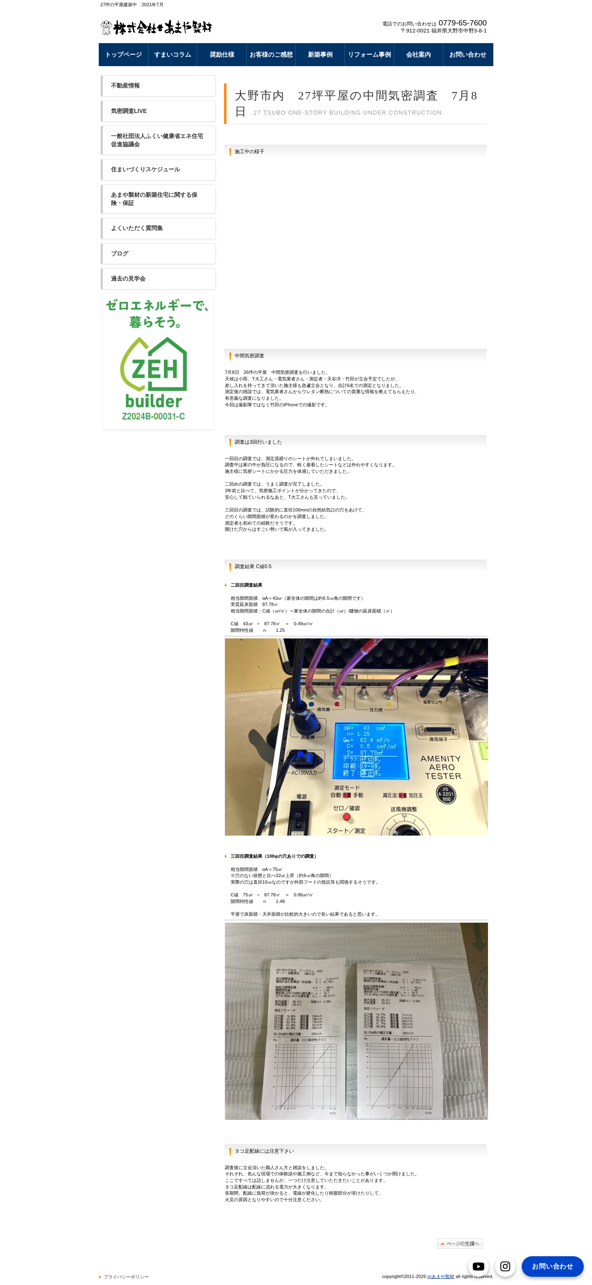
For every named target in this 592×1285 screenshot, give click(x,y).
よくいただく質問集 (137, 228)
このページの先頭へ (460, 1244)
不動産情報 (125, 85)
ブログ (119, 253)
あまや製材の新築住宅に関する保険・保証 (154, 198)
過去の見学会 (128, 278)
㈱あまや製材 (440, 1276)
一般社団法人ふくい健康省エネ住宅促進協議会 (157, 140)
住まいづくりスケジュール (145, 169)
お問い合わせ (553, 1266)
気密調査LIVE (129, 111)
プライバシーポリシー (126, 1276)
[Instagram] (505, 1266)
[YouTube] (478, 1266)
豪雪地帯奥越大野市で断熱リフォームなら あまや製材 (159, 27)
